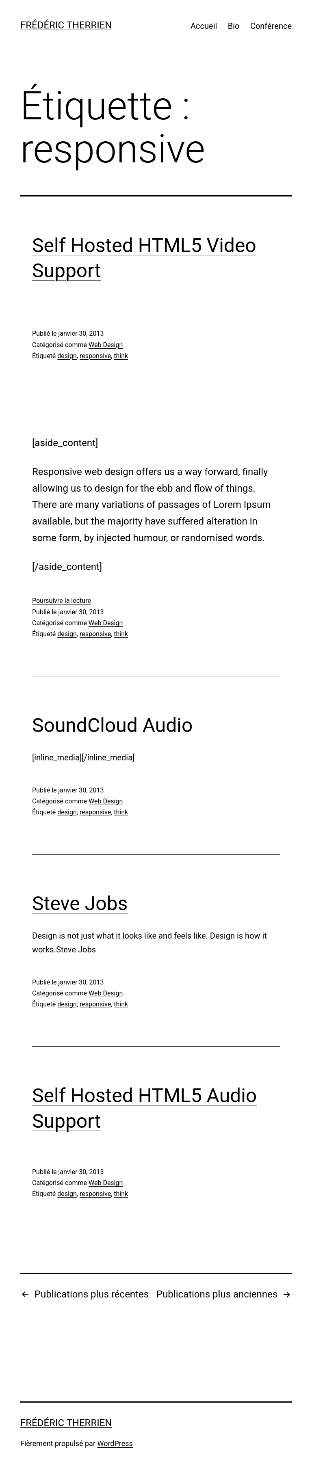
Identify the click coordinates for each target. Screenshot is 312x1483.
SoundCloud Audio (112, 725)
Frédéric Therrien (66, 25)
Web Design (106, 345)
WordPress (114, 1443)
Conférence (271, 26)
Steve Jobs (80, 903)
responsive (95, 356)
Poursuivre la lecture (61, 600)
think (121, 356)
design (66, 356)
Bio (234, 26)
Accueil (204, 26)
